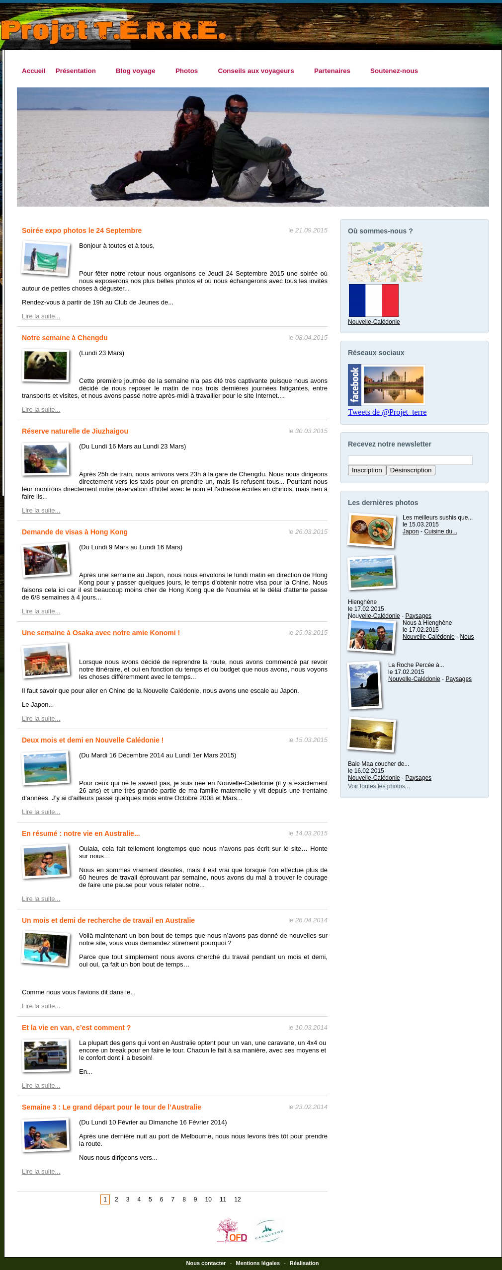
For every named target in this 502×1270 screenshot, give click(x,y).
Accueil (34, 71)
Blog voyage (138, 71)
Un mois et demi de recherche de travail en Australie (108, 920)
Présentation (78, 71)
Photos (189, 71)
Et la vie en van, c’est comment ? (76, 1028)
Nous (467, 636)
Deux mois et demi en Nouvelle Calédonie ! (93, 740)
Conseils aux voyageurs (258, 71)
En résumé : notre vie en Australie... (81, 833)
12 (237, 1199)
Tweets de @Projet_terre (387, 412)
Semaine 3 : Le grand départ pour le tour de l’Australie (111, 1107)
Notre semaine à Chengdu (65, 338)
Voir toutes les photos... (379, 786)
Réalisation (304, 1263)
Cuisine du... (440, 531)
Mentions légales (258, 1263)
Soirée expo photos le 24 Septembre (82, 230)
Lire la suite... (41, 316)
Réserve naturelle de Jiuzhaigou (75, 431)
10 (208, 1199)
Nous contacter (206, 1263)
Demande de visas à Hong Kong (75, 532)
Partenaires (334, 71)
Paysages (418, 615)
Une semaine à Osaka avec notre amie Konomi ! (101, 633)
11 (223, 1199)
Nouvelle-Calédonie (374, 318)
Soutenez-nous (394, 71)
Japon (411, 531)
